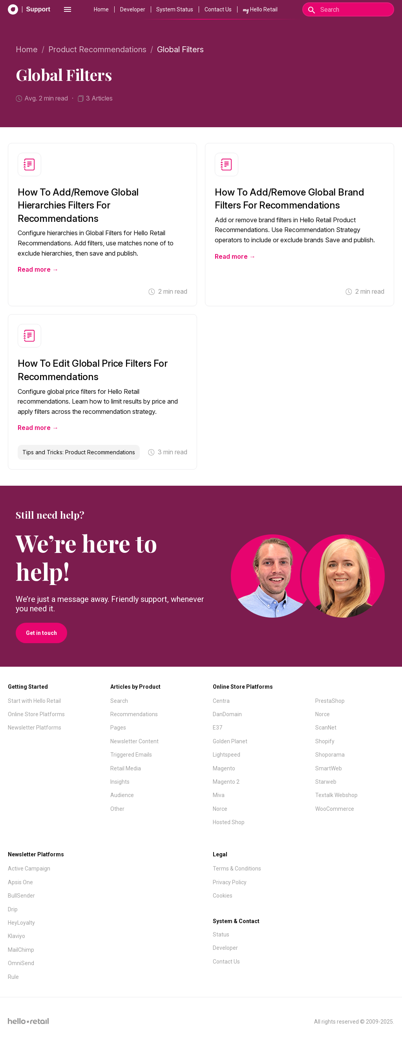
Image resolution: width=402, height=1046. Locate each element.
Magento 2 (226, 782)
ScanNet (325, 727)
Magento (224, 768)
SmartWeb (328, 768)
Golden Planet (230, 741)
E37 (217, 727)
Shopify (324, 741)
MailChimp (21, 950)
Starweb (325, 782)
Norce (220, 809)
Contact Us (218, 9)
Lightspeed (226, 755)
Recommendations (134, 714)
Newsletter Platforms (34, 727)
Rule (13, 977)
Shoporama (330, 755)
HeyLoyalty (21, 923)
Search (119, 701)
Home (101, 9)
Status (221, 934)
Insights (120, 782)
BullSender (21, 895)
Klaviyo (16, 936)
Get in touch (41, 633)
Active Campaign (29, 868)
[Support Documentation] (29, 9)
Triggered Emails (131, 755)
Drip (13, 909)
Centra (221, 701)
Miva (219, 795)
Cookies (222, 895)
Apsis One (20, 882)
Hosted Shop (229, 822)
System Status (174, 9)
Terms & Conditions (237, 868)
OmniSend (21, 963)
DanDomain (227, 714)
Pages (118, 727)
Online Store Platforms (36, 714)
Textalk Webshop (336, 795)
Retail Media (125, 768)
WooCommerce (334, 809)
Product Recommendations (97, 49)
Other (117, 809)
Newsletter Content (134, 741)
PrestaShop (330, 701)
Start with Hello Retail (34, 701)
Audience (122, 795)
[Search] (348, 9)
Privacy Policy (230, 882)
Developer (132, 9)
